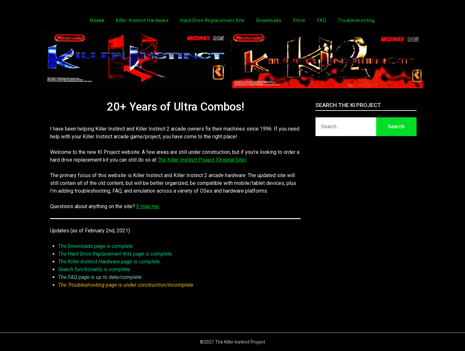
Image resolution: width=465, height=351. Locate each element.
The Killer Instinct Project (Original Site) (202, 160)
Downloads (269, 20)
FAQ (321, 20)
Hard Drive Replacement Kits (212, 20)
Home (97, 20)
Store (299, 20)
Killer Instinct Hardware (142, 20)
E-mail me (147, 206)
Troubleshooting (356, 20)
